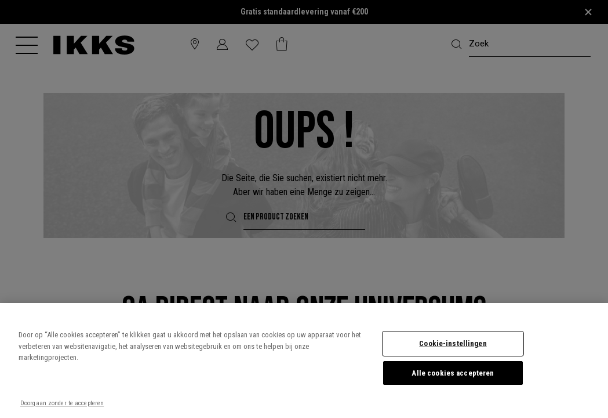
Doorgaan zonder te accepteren (62, 403)
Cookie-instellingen (452, 343)
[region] (304, 360)
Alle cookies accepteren (453, 373)
